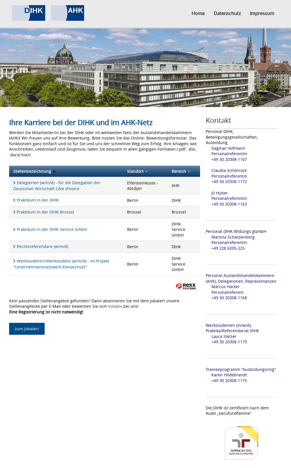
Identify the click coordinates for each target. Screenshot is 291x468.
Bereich (181, 171)
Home (198, 13)
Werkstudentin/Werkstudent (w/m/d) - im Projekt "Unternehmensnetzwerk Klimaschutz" (61, 264)
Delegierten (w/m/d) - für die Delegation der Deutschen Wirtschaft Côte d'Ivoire (56, 185)
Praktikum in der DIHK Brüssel (45, 212)
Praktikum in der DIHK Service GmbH (52, 229)
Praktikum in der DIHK (38, 200)
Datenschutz (227, 13)
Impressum (262, 13)
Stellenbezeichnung (34, 171)
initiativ (115, 306)
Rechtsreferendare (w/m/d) (42, 246)
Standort (137, 171)
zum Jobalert (27, 328)
